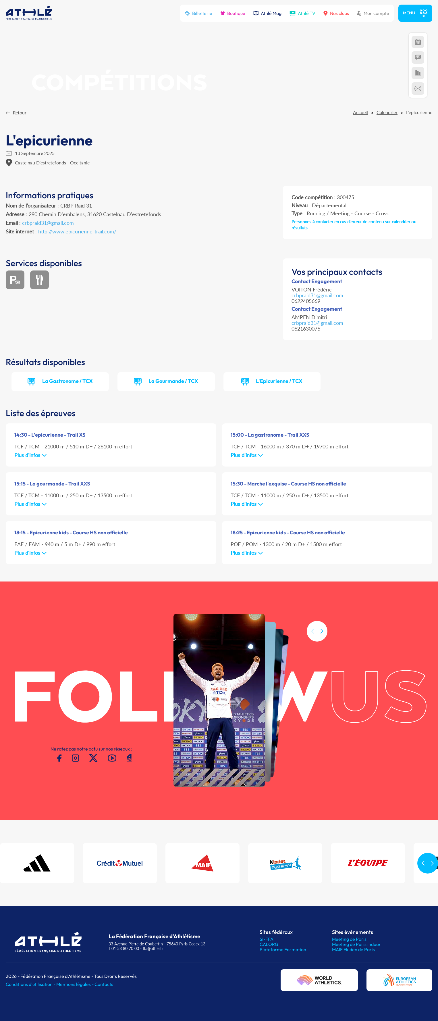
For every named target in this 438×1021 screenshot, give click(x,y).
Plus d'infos (30, 455)
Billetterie (198, 13)
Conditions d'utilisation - (31, 984)
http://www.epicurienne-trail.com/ (77, 231)
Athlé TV (302, 13)
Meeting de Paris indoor (356, 944)
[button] (322, 647)
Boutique (232, 13)
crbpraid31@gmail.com (48, 223)
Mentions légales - (75, 984)
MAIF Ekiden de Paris (353, 949)
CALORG (269, 944)
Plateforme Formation (283, 949)
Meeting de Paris (349, 939)
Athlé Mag (267, 13)
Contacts (103, 984)
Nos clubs (336, 13)
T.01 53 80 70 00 (124, 948)
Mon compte (373, 13)
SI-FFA (266, 939)
